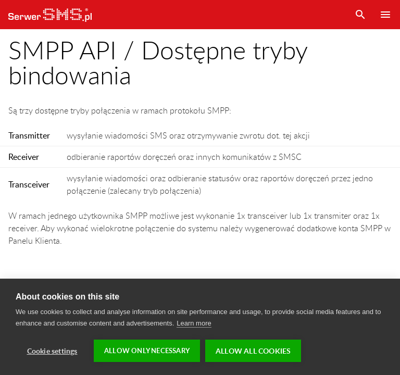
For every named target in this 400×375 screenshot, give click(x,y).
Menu (385, 14)
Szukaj (360, 14)
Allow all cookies (253, 351)
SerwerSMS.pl (50, 14)
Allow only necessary (147, 350)
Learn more (194, 323)
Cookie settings (52, 351)
